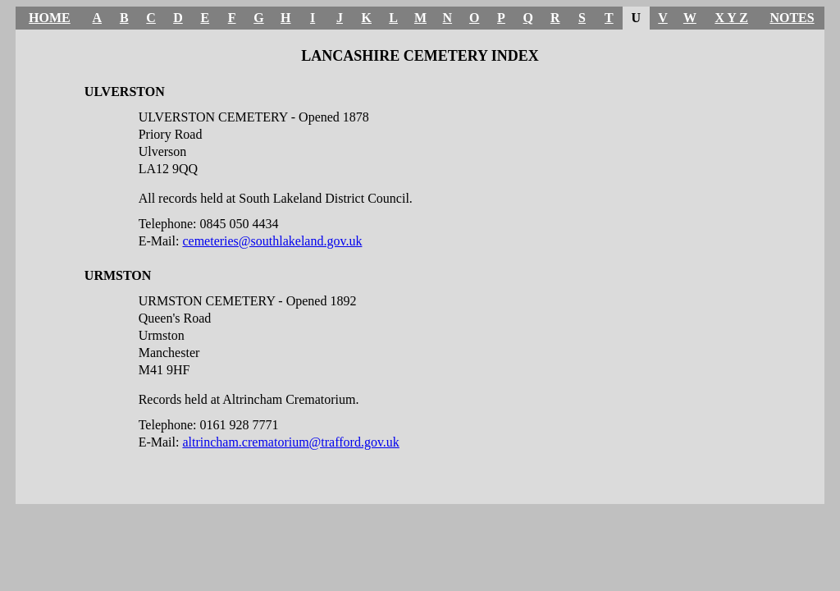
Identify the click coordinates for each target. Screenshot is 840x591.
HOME (50, 18)
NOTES (791, 18)
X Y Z (731, 18)
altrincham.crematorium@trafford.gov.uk (290, 442)
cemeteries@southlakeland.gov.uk (272, 241)
